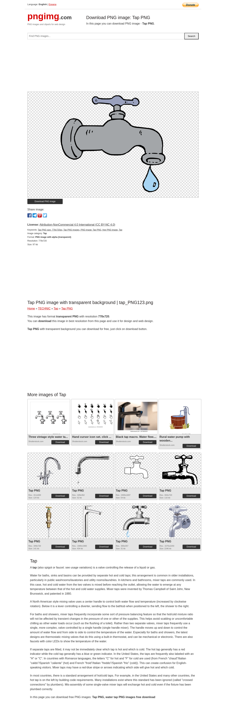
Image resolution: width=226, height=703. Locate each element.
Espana (52, 4)
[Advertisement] (113, 67)
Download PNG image (45, 201)
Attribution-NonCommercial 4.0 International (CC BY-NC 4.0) (77, 224)
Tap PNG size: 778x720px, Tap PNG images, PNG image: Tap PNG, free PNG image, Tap (80, 230)
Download (60, 442)
